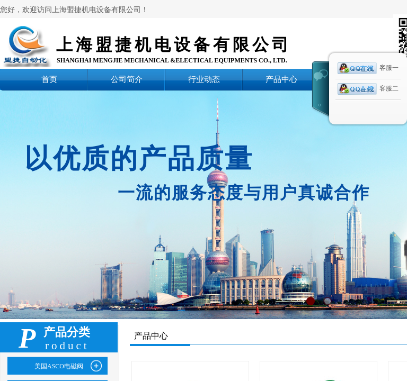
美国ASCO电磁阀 (58, 366)
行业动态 (204, 79)
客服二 (368, 89)
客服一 (368, 68)
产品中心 (281, 79)
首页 (49, 79)
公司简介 (127, 79)
